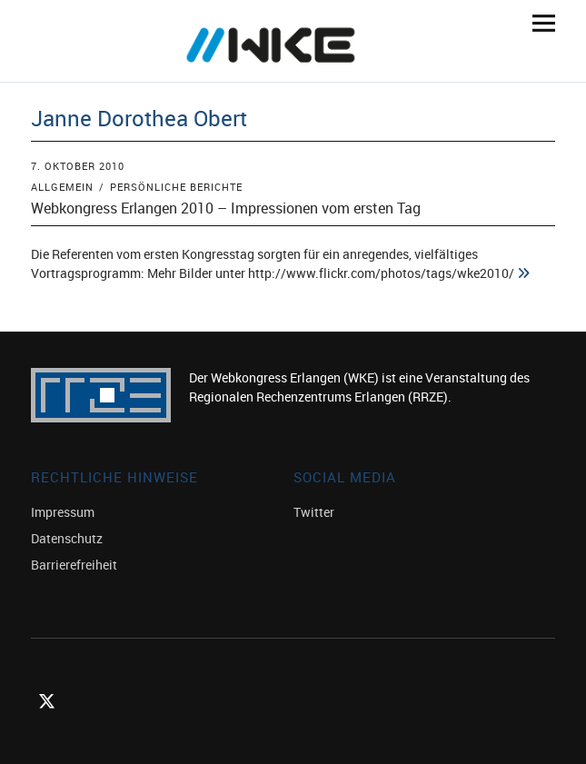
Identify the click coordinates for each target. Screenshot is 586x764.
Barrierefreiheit (74, 564)
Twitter (313, 512)
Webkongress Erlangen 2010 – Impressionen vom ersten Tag (226, 208)
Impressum (62, 512)
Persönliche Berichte (176, 186)
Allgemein (62, 186)
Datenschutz (67, 538)
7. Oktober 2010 (77, 166)
